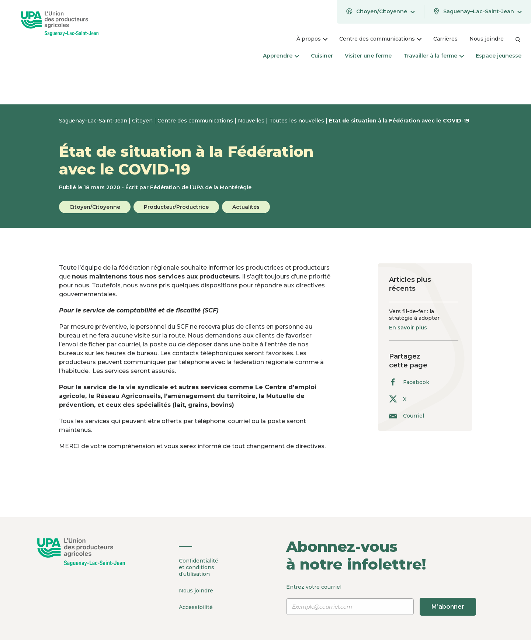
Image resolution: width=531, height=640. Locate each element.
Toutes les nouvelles (297, 120)
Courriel (406, 415)
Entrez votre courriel (381, 599)
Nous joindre (196, 590)
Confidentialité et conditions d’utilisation (198, 567)
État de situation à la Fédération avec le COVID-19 (399, 120)
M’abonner (447, 606)
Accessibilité (196, 607)
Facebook (409, 381)
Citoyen (143, 120)
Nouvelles (252, 120)
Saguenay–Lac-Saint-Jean (94, 120)
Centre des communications (196, 120)
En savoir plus (408, 327)
